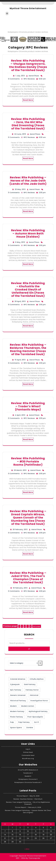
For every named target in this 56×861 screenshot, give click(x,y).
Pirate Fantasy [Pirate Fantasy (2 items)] (16, 717)
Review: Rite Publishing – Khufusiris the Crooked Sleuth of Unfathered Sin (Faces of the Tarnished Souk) (28, 289)
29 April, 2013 (20, 301)
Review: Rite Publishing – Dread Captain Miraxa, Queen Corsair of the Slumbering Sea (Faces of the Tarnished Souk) (28, 517)
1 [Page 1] (19, 626)
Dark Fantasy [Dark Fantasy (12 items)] (29, 684)
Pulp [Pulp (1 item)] (12, 722)
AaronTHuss (34, 76)
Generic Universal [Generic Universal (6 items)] (18, 695)
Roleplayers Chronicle (27, 779)
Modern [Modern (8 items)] (13, 706)
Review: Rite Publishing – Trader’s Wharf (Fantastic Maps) (28, 406)
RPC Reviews (29, 79)
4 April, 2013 (20, 415)
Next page (36, 626)
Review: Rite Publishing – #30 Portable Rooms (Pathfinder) (28, 462)
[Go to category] (40, 663)
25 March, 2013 (20, 470)
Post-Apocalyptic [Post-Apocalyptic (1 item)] (35, 717)
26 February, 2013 (20, 529)
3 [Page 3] (25, 626)
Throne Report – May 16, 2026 (28, 796)
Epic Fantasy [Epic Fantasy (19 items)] (15, 690)
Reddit (27, 776)
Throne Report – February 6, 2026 (28, 807)
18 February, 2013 (20, 588)
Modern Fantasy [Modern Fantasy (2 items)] (17, 711)
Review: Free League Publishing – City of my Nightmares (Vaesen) (28, 803)
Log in (28, 749)
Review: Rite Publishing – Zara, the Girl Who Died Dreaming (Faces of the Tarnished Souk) (28, 123)
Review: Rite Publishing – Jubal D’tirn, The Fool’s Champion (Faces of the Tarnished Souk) (28, 577)
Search (29, 634)
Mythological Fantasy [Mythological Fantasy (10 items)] (38, 711)
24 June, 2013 (20, 134)
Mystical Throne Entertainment (28, 8)
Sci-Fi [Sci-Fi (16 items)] (36, 722)
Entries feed (28, 752)
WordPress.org (28, 758)
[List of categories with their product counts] (23, 663)
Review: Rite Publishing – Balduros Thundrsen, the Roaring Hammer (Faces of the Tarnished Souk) (28, 349)
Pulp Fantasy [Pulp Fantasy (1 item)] (24, 722)
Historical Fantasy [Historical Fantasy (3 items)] (18, 700)
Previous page (10, 626)
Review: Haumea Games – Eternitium (28, 799)
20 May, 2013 (20, 189)
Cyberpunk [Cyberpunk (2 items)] (15, 684)
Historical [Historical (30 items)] (34, 695)
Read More (28, 100)
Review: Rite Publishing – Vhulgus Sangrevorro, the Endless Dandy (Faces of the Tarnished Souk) (28, 65)
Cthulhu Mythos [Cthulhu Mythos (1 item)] (37, 679)
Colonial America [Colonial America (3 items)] (17, 679)
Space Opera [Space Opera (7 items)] (16, 727)
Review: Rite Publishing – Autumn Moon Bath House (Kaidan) (28, 233)
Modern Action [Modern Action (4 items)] (27, 706)
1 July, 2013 (20, 76)
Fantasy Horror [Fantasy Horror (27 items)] (32, 690)
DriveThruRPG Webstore (27, 770)
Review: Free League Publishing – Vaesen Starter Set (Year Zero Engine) (28, 811)
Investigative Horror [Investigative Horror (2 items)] (39, 700)
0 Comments (14, 79)
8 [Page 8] (31, 626)
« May (27, 849)
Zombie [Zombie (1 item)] (29, 727)
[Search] (29, 649)
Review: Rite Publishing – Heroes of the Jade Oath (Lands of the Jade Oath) (28, 181)
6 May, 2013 (20, 242)
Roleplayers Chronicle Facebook (27, 782)
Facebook (27, 773)
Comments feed (28, 755)
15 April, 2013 (20, 360)
